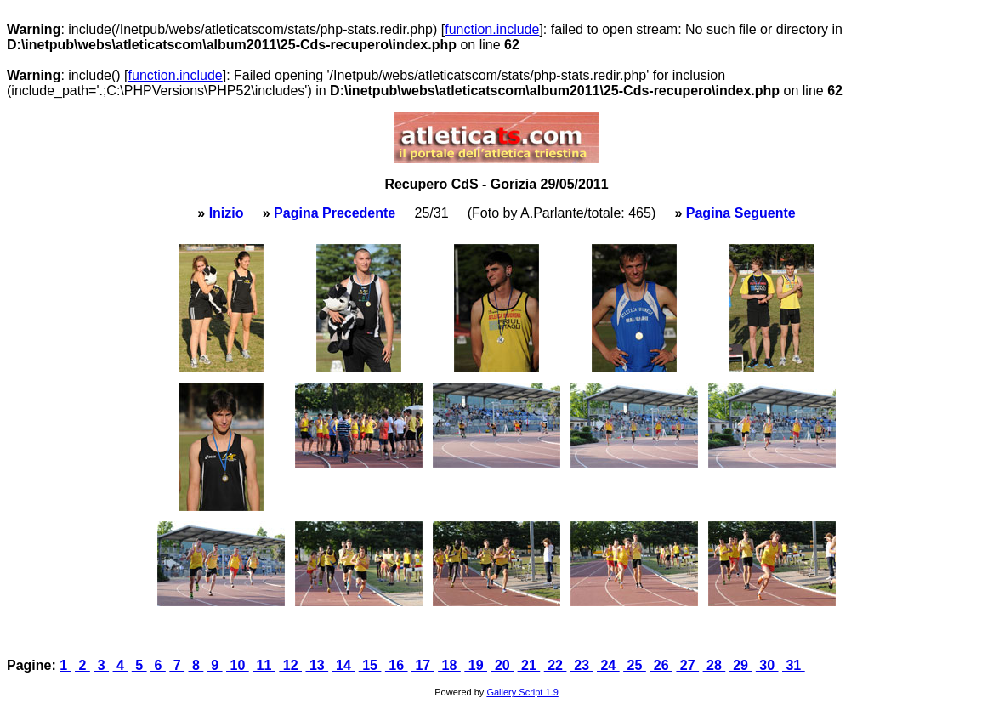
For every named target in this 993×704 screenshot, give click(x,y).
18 (449, 665)
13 (316, 665)
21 (529, 665)
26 (661, 665)
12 (290, 665)
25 (634, 665)
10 (237, 665)
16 (396, 665)
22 (555, 665)
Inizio (226, 213)
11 (264, 665)
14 (343, 665)
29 (740, 665)
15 (370, 665)
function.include (492, 29)
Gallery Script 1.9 (522, 692)
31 (793, 665)
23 (581, 665)
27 (687, 665)
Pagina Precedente (334, 213)
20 (502, 665)
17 (422, 665)
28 (714, 665)
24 (608, 665)
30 (767, 665)
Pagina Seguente (741, 213)
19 (475, 665)
